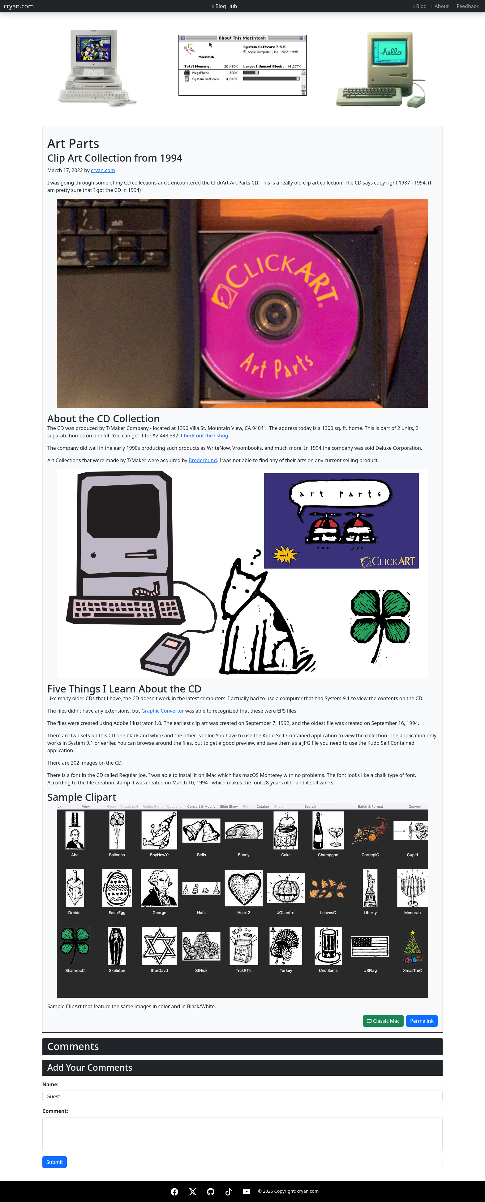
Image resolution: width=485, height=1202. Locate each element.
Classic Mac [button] (383, 1021)
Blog (420, 6)
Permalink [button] (422, 1021)
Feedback (466, 6)
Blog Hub (224, 6)
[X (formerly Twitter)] (192, 1191)
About (440, 6)
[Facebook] (174, 1191)
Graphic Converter (162, 710)
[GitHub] (210, 1191)
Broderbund (203, 460)
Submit (54, 1162)
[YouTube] (246, 1191)
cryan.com (19, 6)
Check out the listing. (205, 435)
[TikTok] (228, 1191)
